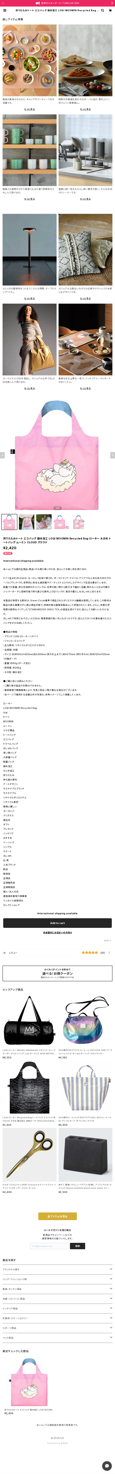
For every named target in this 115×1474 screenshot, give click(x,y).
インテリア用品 (10, 1308)
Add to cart (57, 923)
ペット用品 (8, 1337)
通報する (108, 940)
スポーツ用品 (9, 1328)
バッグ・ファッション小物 (15, 1279)
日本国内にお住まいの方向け (57, 932)
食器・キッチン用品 (12, 1289)
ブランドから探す (11, 1269)
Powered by (57, 1443)
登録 (77, 1246)
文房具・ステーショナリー (15, 1318)
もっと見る (29, 109)
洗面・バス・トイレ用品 (14, 1298)
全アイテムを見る (57, 1216)
